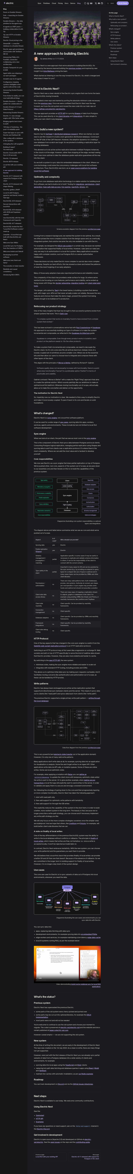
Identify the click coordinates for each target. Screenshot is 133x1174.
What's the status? (115, 45)
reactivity (75, 187)
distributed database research (66, 134)
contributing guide (83, 1142)
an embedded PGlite (89, 934)
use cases (64, 422)
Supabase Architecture (81, 333)
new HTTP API (54, 660)
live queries (66, 187)
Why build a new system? (117, 19)
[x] (95, 3)
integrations (77, 116)
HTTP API (61, 113)
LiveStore (73, 823)
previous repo (46, 103)
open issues (55, 1142)
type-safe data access (52, 187)
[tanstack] (88, 3)
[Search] (111, 3)
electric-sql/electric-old (70, 1027)
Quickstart (40, 1115)
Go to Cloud (123, 3)
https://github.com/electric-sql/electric (49, 109)
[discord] (98, 3)
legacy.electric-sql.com (58, 1030)
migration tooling (77, 283)
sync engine (52, 418)
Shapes (78, 113)
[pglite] (91, 3)
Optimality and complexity (119, 22)
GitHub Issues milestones (83, 1084)
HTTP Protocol (115, 35)
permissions (89, 184)
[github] (101, 3)
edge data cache (94, 937)
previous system (75, 68)
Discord (61, 1084)
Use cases (114, 42)
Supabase (96, 328)
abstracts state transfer (63, 754)
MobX (96, 1068)
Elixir (79, 1065)
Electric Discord (43, 1129)
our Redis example (86, 1074)
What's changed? (115, 29)
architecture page (94, 229)
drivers (82, 187)
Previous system (116, 48)
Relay (70, 774)
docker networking (63, 283)
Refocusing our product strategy (119, 25)
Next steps (112, 58)
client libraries (64, 116)
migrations (80, 184)
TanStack (42, 1071)
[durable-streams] (85, 3)
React (91, 1068)
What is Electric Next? (116, 16)
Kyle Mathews (48, 71)
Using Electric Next (117, 61)
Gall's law (64, 314)
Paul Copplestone (83, 328)
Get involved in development (119, 64)
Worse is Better (64, 363)
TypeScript (69, 1065)
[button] (13, 9)
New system (114, 51)
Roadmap (113, 54)
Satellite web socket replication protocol (50, 646)
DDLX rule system (65, 246)
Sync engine (114, 32)
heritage (49, 134)
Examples (40, 1122)
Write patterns (115, 38)
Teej (56, 290)
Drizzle (83, 823)
